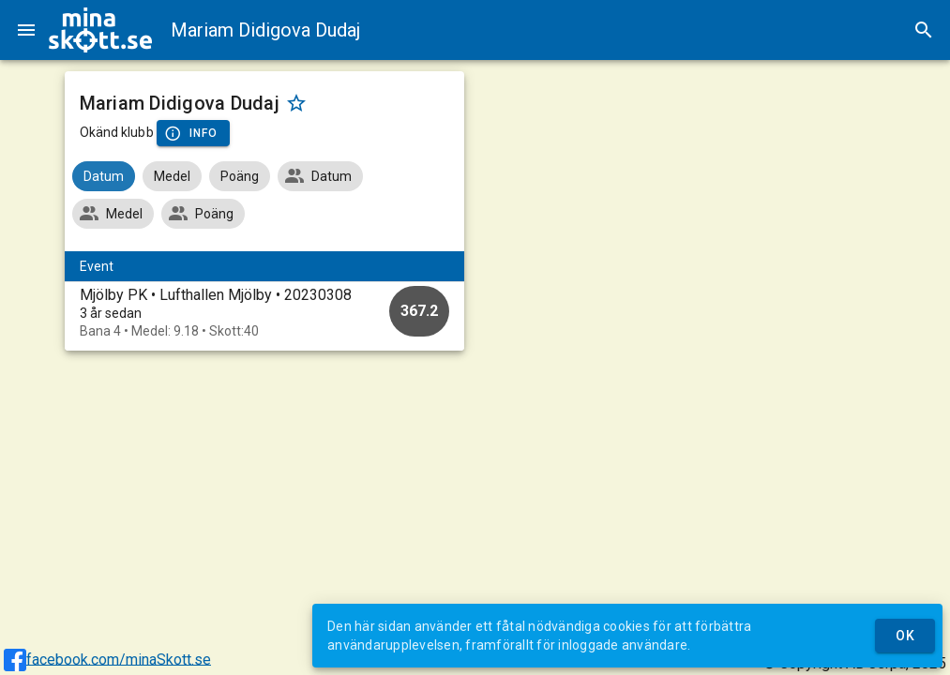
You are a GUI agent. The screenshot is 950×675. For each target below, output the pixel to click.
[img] (100, 30)
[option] (264, 312)
